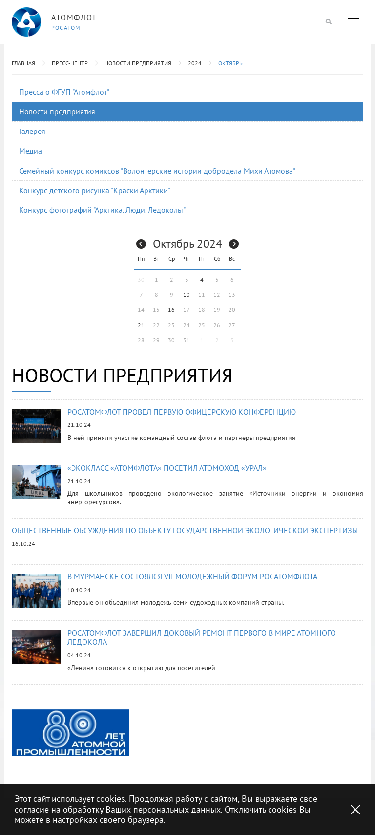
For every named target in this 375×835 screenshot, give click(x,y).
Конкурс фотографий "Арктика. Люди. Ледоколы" (102, 210)
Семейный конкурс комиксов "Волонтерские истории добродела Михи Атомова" (157, 171)
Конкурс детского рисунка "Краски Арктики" (94, 190)
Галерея (32, 131)
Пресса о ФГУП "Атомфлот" (64, 92)
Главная (23, 62)
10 (186, 294)
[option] (70, 732)
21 (141, 325)
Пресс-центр (70, 62)
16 (171, 309)
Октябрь (230, 62)
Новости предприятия (137, 62)
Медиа (30, 150)
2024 (195, 62)
